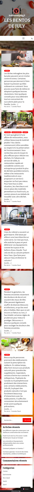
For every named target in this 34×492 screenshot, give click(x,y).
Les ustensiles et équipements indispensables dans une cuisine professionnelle (13, 443)
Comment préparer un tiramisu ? (13, 448)
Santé (7, 70)
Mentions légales (17, 491)
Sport (5, 485)
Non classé (6, 478)
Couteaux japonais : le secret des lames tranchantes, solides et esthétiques (15, 453)
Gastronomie (16, 132)
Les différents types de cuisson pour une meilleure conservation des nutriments (16, 431)
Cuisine (7, 132)
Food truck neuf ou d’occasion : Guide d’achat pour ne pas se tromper (15, 437)
